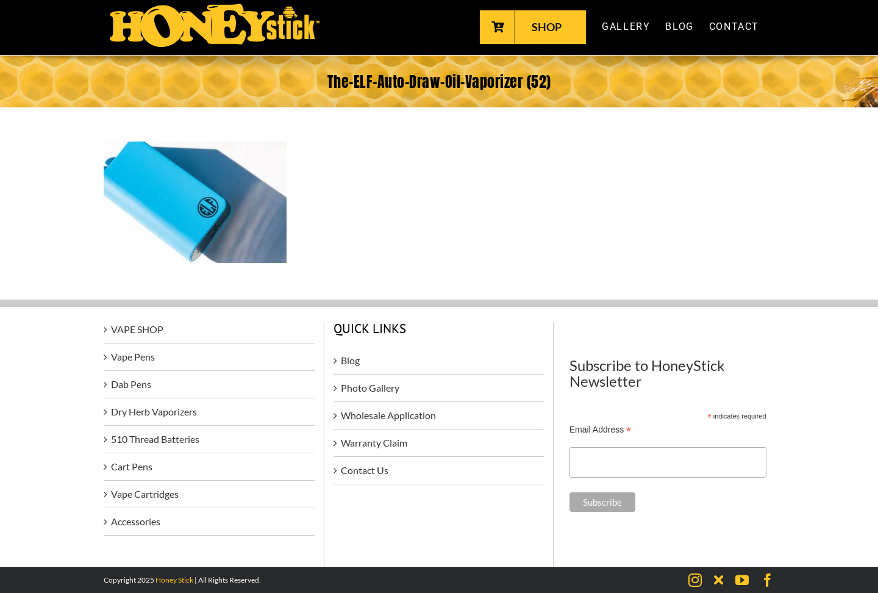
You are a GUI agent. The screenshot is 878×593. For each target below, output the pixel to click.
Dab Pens (131, 384)
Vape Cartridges (145, 494)
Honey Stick (174, 579)
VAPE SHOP (137, 329)
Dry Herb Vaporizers (154, 411)
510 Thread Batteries (155, 439)
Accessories (135, 521)
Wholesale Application (388, 415)
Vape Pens (133, 356)
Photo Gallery (370, 388)
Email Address (600, 430)
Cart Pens (131, 466)
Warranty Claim (374, 442)
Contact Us (364, 470)
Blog (350, 360)
